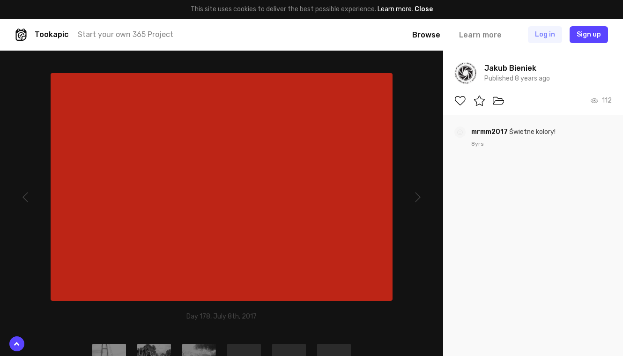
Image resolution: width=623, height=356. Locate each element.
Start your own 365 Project (125, 34)
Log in (545, 34)
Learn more (395, 9)
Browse (426, 34)
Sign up (589, 34)
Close (424, 9)
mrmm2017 (490, 132)
